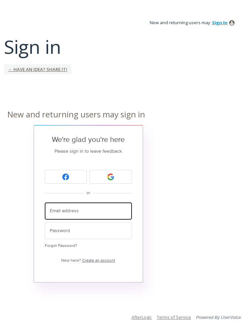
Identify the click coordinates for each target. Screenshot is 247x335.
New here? (88, 260)
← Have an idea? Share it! (37, 69)
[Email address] (88, 211)
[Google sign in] (111, 177)
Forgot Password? (61, 245)
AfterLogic (142, 317)
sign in (219, 23)
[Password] (88, 230)
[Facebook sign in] (66, 177)
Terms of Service (174, 317)
